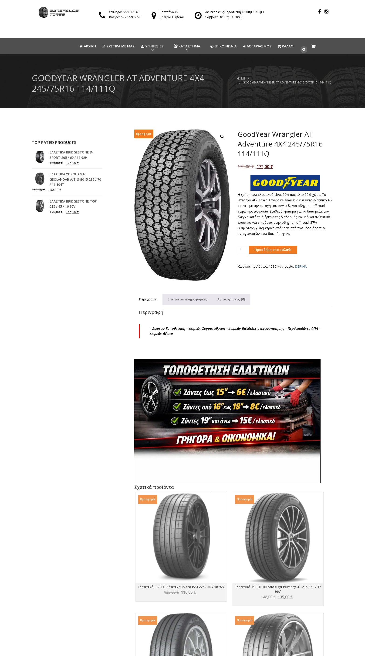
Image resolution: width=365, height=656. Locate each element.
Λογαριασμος (257, 46)
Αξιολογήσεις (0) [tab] (231, 299)
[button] (222, 137)
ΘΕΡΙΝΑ (301, 266)
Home (241, 78)
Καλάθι (286, 46)
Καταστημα (187, 46)
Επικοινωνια (223, 46)
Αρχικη (88, 46)
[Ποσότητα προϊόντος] (243, 250)
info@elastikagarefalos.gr (169, 620)
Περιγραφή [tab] (148, 299)
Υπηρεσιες (152, 46)
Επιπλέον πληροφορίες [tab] (187, 299)
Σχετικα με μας (118, 46)
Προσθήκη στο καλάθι (273, 249)
